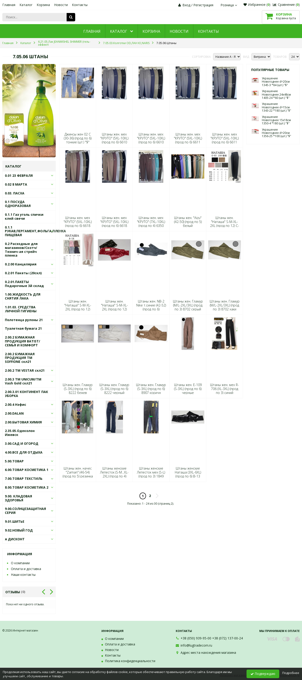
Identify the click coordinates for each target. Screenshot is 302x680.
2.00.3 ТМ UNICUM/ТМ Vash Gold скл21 (23, 381)
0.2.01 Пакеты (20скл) (23, 273)
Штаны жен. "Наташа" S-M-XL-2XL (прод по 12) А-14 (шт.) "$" (77, 307)
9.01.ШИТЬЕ (14, 521)
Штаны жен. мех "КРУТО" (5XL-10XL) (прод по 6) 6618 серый (78, 224)
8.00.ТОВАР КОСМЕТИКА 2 (26, 487)
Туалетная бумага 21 (23, 328)
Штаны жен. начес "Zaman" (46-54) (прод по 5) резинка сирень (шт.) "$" (78, 474)
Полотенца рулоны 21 (24, 320)
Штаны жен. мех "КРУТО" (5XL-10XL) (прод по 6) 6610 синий (114, 140)
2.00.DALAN (14, 413)
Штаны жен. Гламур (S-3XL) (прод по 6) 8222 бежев (78, 389)
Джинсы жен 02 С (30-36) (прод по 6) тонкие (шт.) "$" (77, 138)
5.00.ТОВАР (14, 461)
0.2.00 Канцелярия (20, 264)
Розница (229, 5)
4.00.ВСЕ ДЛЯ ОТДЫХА (23, 452)
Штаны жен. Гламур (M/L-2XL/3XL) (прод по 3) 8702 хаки (225, 305)
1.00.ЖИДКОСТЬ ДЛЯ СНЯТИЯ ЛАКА (22, 296)
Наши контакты (23, 574)
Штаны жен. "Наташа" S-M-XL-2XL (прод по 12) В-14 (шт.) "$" (114, 307)
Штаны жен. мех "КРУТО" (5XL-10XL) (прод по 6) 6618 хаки (114, 224)
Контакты (80, 5)
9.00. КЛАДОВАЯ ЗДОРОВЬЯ (18, 498)
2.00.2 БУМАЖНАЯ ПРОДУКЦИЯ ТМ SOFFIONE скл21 (20, 358)
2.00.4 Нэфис (15, 404)
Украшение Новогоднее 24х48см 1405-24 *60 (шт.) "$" (276, 94)
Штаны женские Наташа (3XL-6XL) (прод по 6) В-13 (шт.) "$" (188, 474)
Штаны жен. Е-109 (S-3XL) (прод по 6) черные (188, 389)
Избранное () (257, 4)
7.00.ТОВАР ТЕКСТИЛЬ (23, 478)
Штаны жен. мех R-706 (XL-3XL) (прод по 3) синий (224, 389)
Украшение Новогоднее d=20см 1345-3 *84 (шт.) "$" (276, 81)
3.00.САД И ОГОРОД (21, 443)
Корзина (43, 5)
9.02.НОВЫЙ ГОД (19, 530)
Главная (8, 5)
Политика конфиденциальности (130, 661)
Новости (61, 5)
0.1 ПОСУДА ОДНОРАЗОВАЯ (18, 204)
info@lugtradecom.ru (196, 645)
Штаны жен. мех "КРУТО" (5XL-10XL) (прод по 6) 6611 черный (225, 140)
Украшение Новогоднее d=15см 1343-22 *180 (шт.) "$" (276, 107)
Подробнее (290, 673)
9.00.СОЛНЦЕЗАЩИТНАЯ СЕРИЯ (25, 510)
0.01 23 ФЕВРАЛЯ (19, 175)
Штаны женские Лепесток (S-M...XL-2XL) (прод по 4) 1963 (114, 474)
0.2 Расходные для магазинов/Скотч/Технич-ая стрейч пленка (21, 250)
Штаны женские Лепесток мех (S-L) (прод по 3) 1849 (151, 472)
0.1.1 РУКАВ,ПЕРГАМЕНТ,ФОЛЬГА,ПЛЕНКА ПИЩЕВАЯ (35, 231)
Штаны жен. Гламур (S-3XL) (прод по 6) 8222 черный (114, 389)
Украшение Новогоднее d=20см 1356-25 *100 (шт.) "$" (276, 133)
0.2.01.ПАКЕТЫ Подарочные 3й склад (24, 284)
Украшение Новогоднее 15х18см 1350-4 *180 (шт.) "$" (276, 120)
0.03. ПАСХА (14, 193)
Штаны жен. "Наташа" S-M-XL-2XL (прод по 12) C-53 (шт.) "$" (224, 224)
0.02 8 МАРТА (16, 184)
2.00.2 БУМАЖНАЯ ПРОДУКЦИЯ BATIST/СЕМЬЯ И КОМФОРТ (22, 341)
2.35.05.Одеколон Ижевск (20, 433)
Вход (186, 5)
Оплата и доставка (26, 569)
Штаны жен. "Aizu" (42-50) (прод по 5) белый (188, 222)
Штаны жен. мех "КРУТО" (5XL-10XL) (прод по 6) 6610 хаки (151, 140)
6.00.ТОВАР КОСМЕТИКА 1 (26, 469)
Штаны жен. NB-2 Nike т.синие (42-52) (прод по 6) (151, 305)
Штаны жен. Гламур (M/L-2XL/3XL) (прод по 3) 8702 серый (188, 305)
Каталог (25, 5)
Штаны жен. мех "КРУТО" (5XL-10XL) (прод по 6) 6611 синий (188, 140)
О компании (20, 563)
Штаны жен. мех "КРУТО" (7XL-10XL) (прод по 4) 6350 (151, 222)
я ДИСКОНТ (15, 539)
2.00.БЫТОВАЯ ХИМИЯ (23, 422)
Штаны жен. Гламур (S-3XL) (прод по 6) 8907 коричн (151, 389)
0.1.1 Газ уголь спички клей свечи (24, 216)
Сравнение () (286, 4)
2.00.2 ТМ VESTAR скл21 (25, 370)
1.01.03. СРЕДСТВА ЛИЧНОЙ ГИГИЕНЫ (20, 309)
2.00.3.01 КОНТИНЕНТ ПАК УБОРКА (26, 394)
